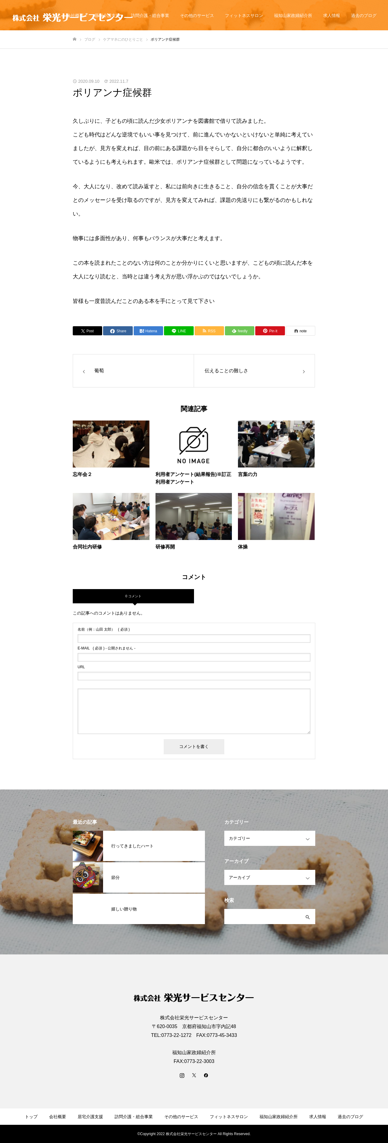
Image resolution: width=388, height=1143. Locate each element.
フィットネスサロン (244, 15)
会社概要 (57, 1116)
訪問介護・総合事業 (150, 15)
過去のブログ (363, 15)
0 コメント (133, 596)
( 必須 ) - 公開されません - (106, 648)
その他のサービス (197, 15)
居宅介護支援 (90, 1116)
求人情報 (331, 15)
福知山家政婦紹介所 (293, 15)
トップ (31, 1116)
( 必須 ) (104, 629)
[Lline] (178, 330)
